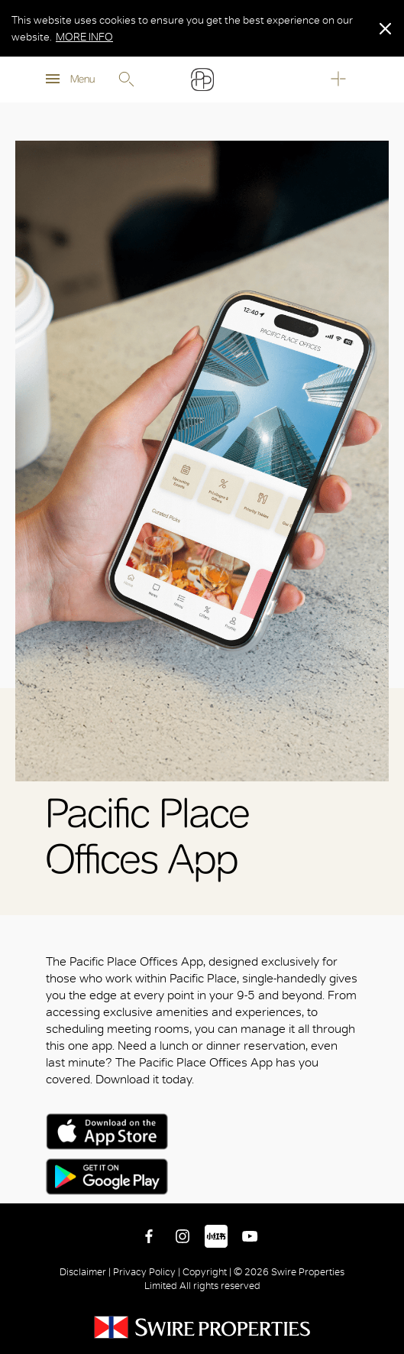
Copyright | (207, 1272)
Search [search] (126, 79)
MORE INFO (84, 37)
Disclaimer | (86, 1272)
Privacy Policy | (146, 1272)
